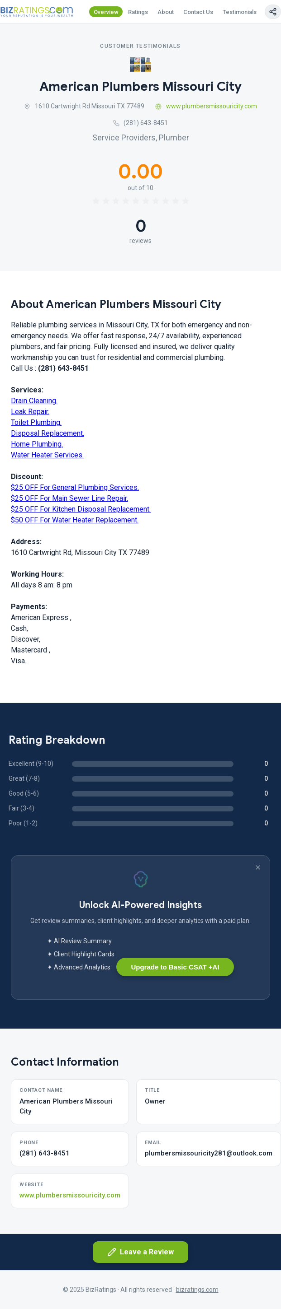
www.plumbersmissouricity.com (206, 106)
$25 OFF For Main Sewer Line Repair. (69, 498)
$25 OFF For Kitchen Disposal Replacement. (81, 509)
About (165, 12)
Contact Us (198, 12)
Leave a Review (140, 1252)
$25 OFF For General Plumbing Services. (75, 487)
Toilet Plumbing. (36, 422)
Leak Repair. (30, 411)
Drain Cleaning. (34, 400)
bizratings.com (197, 1289)
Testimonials (240, 12)
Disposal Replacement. (47, 433)
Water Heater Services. (47, 455)
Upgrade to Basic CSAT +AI (175, 967)
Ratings (138, 12)
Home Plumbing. (37, 444)
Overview (106, 12)
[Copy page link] (273, 12)
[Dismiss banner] (258, 867)
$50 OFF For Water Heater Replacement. (74, 520)
